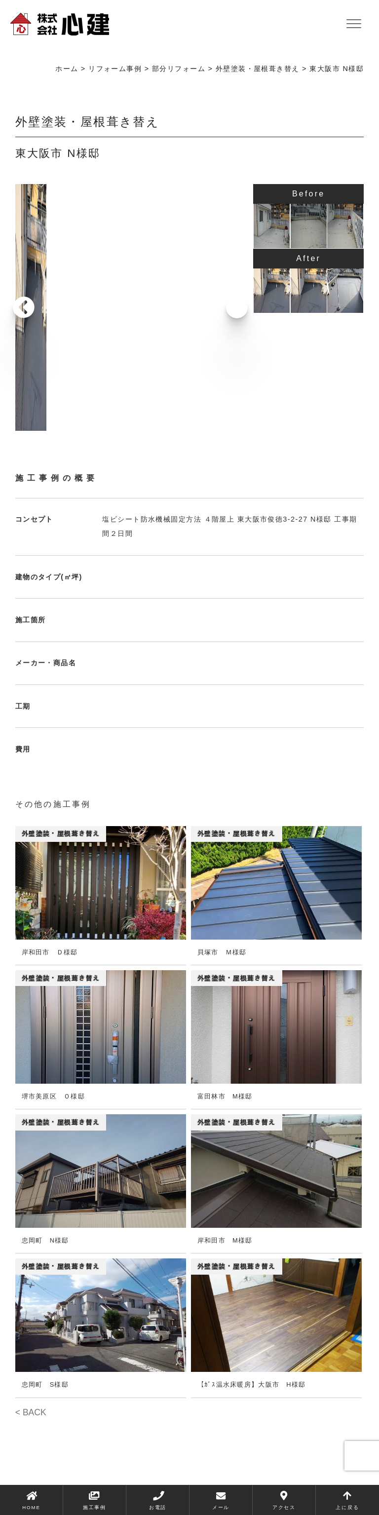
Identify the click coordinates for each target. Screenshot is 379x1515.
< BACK (30, 1412)
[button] (233, 307)
